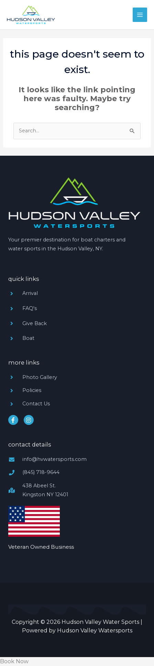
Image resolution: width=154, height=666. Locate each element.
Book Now (14, 661)
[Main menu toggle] (140, 15)
